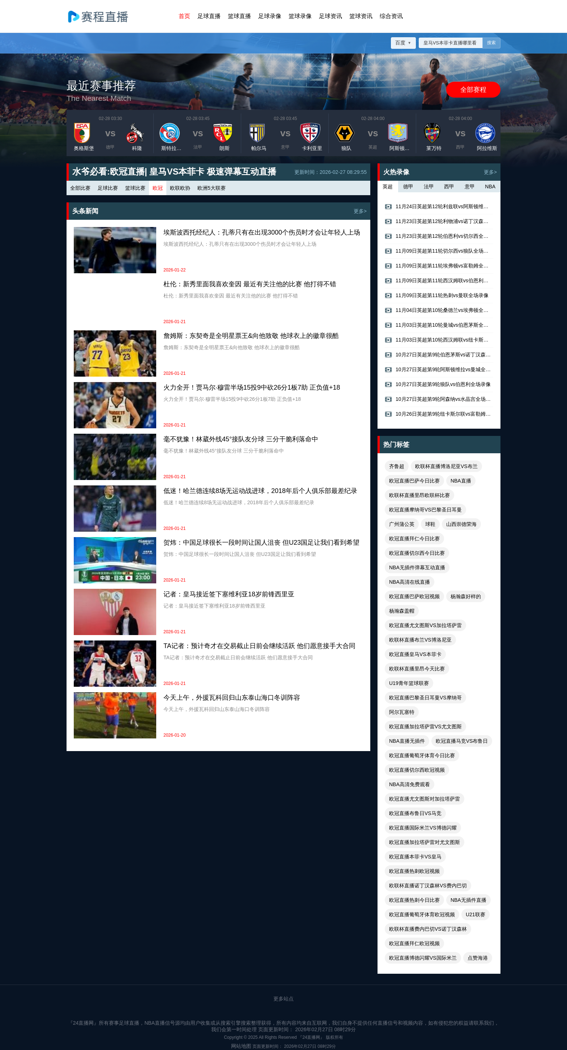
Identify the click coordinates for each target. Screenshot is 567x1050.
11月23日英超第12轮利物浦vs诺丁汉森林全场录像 (439, 221)
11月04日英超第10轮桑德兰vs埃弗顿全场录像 (439, 310)
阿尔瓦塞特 (401, 712)
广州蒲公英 (401, 524)
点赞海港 (478, 958)
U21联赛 (475, 914)
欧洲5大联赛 (211, 188)
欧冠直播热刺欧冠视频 (414, 871)
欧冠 (158, 188)
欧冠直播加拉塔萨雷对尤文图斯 (424, 842)
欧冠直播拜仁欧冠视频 (414, 943)
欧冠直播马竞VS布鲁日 (462, 741)
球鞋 (430, 524)
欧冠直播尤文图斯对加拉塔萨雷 (424, 799)
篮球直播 (239, 16)
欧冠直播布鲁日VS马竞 (415, 813)
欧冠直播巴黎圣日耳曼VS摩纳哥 (425, 697)
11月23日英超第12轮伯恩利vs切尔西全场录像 (439, 236)
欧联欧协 (180, 188)
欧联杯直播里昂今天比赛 (417, 669)
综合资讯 (391, 16)
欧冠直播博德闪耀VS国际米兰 (423, 958)
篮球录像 (300, 16)
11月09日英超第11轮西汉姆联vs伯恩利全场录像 (439, 280)
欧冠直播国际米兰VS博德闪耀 (423, 828)
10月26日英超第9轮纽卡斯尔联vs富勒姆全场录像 (439, 414)
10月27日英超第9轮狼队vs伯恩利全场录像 (438, 384)
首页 (184, 16)
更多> (360, 211)
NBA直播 (461, 481)
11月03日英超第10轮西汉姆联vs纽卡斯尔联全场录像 (439, 340)
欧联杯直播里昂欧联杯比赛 (419, 495)
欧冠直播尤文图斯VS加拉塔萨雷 (425, 625)
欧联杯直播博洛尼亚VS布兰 (446, 466)
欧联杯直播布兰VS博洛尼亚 (420, 640)
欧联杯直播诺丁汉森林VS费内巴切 (428, 885)
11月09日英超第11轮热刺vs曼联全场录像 (437, 295)
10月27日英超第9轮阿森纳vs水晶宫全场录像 (439, 399)
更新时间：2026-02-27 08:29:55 (330, 172)
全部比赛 (80, 188)
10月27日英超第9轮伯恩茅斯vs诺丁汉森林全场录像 (439, 355)
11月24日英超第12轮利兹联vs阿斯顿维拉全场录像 (439, 206)
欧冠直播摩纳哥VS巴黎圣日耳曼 (425, 510)
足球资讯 (330, 16)
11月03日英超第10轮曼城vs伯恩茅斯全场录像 (439, 325)
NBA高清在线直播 (409, 582)
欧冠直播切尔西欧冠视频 (417, 770)
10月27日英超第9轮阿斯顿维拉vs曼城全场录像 (439, 369)
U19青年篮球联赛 (409, 683)
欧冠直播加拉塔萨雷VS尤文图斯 (425, 726)
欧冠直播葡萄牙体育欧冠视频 (422, 914)
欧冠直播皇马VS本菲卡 (415, 654)
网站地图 (241, 1046)
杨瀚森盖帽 (401, 611)
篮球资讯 (360, 16)
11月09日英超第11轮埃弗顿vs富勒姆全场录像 (439, 266)
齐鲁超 (396, 466)
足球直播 (209, 16)
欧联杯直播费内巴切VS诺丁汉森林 (428, 929)
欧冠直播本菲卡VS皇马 (415, 857)
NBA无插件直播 (468, 900)
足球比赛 (108, 188)
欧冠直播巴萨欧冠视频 (414, 596)
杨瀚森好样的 (466, 596)
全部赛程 (473, 89)
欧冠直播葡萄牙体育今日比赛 (422, 755)
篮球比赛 (135, 188)
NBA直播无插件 (407, 741)
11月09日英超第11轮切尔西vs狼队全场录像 (439, 251)
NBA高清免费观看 (409, 784)
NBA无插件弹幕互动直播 (417, 567)
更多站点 (283, 999)
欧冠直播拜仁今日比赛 (414, 538)
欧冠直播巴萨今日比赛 (414, 481)
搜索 (491, 43)
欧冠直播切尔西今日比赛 (417, 553)
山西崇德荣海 (461, 524)
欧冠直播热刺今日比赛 (414, 900)
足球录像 (269, 16)
